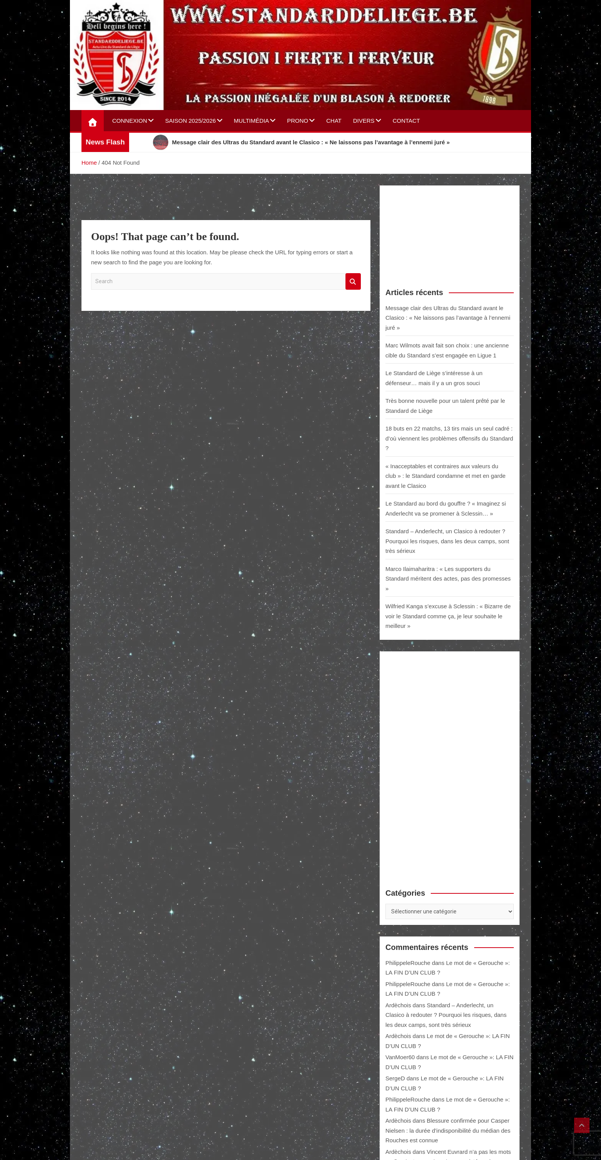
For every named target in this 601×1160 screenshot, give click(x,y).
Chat (334, 120)
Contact (406, 120)
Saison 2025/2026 (190, 120)
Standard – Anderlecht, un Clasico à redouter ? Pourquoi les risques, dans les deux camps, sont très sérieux (447, 541)
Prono (297, 120)
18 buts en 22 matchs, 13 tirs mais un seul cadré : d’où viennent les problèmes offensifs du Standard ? (449, 438)
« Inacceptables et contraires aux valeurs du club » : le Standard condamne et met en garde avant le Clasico (445, 476)
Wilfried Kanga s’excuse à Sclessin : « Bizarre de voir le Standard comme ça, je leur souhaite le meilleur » (448, 616)
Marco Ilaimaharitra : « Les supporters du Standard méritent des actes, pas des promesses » (448, 579)
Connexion (129, 120)
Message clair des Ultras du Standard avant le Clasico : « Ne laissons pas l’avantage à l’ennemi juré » (447, 318)
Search (353, 281)
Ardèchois (398, 1005)
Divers (364, 120)
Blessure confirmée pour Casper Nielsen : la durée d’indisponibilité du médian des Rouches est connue (447, 1130)
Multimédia (251, 120)
